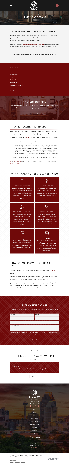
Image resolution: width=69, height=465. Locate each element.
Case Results (34, 430)
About (34, 416)
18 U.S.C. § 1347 (29, 137)
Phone (12, 318)
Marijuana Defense (34, 425)
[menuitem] (34, 74)
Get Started (34, 113)
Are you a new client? (14, 322)
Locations (34, 427)
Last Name (37, 314)
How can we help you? (15, 326)
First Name (13, 314)
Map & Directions (34, 448)
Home (34, 413)
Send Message (34, 340)
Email (36, 318)
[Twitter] (35, 406)
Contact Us (34, 433)
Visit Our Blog (34, 377)
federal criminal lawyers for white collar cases (33, 44)
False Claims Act (17, 161)
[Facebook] (30, 406)
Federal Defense (34, 422)
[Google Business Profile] (38, 406)
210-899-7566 (34, 403)
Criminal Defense (34, 419)
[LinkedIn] (33, 406)
